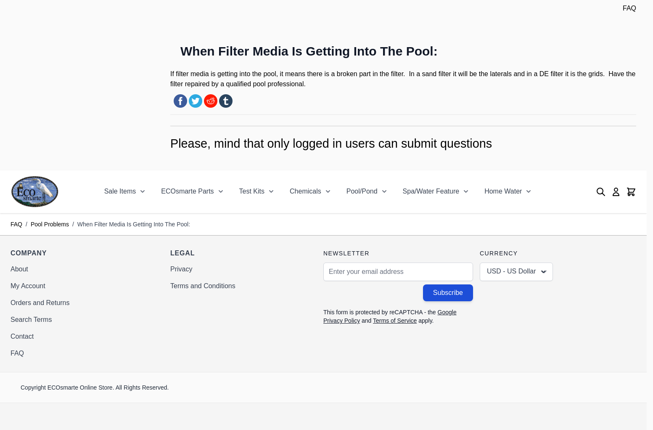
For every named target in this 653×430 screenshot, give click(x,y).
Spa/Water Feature (431, 191)
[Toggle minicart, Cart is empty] (631, 192)
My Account (28, 285)
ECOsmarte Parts (187, 191)
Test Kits (251, 191)
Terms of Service (395, 320)
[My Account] (616, 192)
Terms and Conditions (202, 285)
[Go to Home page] (35, 191)
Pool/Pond (362, 191)
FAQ (629, 8)
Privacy (181, 269)
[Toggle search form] (601, 192)
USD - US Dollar (517, 272)
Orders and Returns (40, 302)
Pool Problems (50, 224)
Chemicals (305, 191)
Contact (22, 336)
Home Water (503, 191)
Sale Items (120, 191)
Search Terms (31, 319)
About (19, 269)
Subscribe (448, 292)
